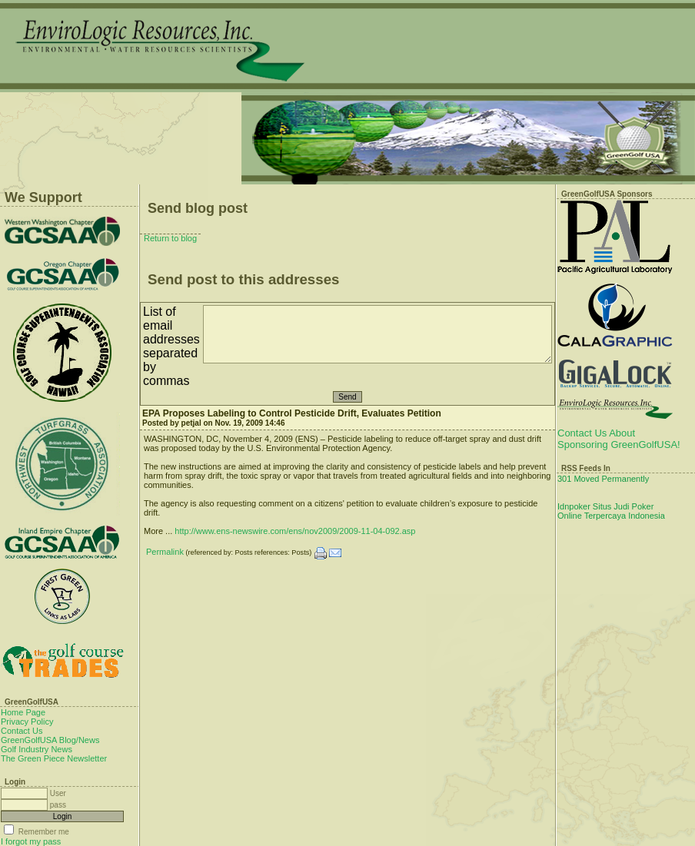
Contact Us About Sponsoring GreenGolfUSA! (618, 438)
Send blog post (198, 208)
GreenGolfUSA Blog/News (50, 740)
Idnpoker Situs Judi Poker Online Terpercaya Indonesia (611, 511)
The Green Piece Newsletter (54, 758)
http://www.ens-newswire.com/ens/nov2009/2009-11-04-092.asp (295, 531)
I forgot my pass (31, 841)
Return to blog (170, 238)
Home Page (23, 712)
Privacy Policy (27, 721)
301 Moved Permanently (603, 478)
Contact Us (21, 730)
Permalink (165, 551)
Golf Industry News (36, 749)
